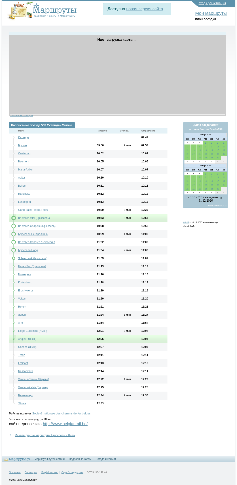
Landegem (24, 201)
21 (200, 154)
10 (218, 146)
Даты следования (205, 125)
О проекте (15, 472)
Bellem (22, 185)
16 (212, 150)
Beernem (23, 161)
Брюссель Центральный (33, 234)
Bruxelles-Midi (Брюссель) (34, 218)
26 (187, 158)
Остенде (23, 137)
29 (206, 158)
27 (194, 158)
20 (194, 154)
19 (187, 154)
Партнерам (31, 472)
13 (194, 150)
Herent (22, 306)
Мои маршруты (211, 13)
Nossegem (24, 274)
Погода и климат (105, 459)
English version (49, 472)
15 (206, 150)
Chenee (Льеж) (27, 347)
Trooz (21, 355)
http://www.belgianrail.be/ (65, 424)
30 (212, 158)
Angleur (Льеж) (27, 339)
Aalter (21, 177)
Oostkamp (24, 153)
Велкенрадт (25, 395)
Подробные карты (80, 459)
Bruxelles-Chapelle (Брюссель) (36, 226)
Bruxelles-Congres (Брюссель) (36, 242)
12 (187, 150)
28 (200, 158)
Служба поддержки (72, 472)
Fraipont (23, 363)
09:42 (186, 222)
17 (218, 150)
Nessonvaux (25, 371)
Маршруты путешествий (49, 459)
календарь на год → (217, 205)
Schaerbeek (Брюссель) (32, 258)
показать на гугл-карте (21, 115)
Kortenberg (24, 282)
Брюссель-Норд (28, 250)
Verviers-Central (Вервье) (33, 379)
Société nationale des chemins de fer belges (61, 413)
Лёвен (22, 314)
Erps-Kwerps (26, 290)
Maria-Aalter (25, 169)
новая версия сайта (144, 9)
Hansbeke (24, 193)
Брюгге (22, 145)
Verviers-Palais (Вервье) (33, 387)
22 (206, 154)
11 (224, 146)
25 (224, 154)
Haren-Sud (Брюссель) (32, 266)
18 (224, 150)
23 (212, 154)
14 (200, 150)
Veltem (22, 298)
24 (218, 154)
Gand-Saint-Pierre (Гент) (33, 209)
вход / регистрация (212, 3)
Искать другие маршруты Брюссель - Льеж (45, 435)
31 (218, 158)
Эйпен (22, 403)
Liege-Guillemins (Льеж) (32, 330)
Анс (20, 322)
